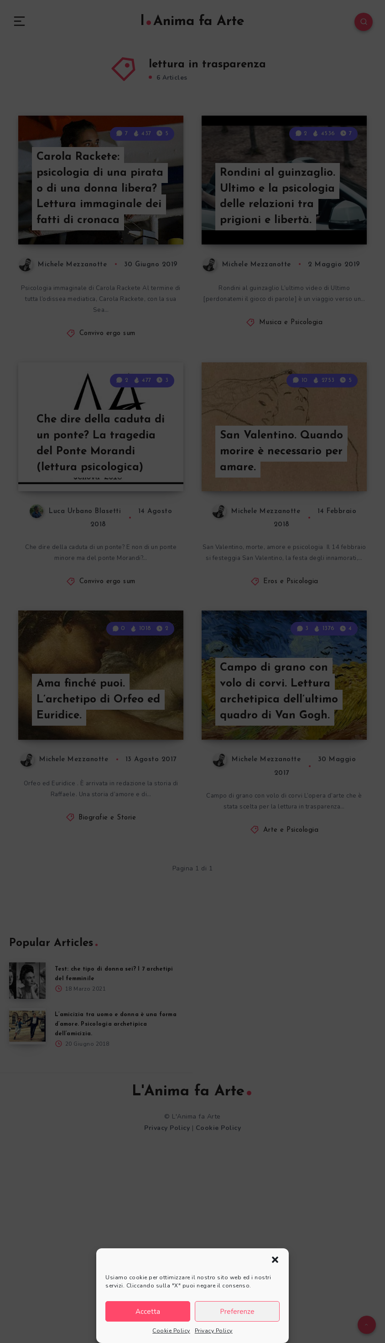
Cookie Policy (171, 1330)
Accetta (147, 1311)
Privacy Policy (214, 1330)
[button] (275, 1259)
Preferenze (237, 1311)
